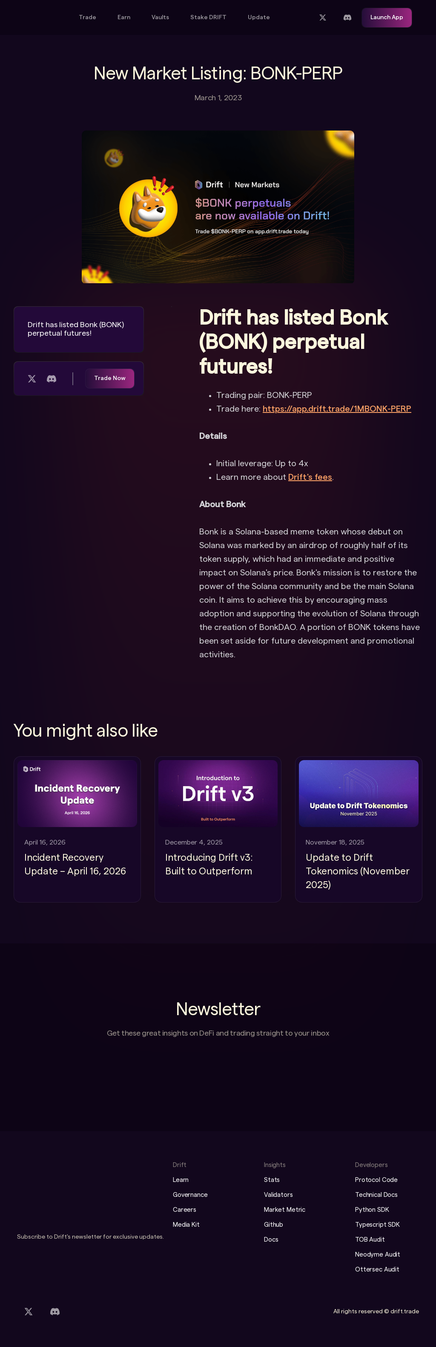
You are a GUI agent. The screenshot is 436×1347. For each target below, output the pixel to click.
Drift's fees (310, 477)
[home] (40, 17)
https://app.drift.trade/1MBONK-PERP (337, 409)
